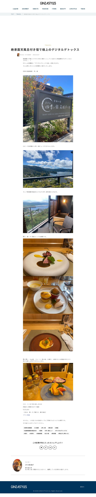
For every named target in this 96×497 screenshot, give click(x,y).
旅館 (60, 428)
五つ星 (65, 434)
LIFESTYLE (73, 10)
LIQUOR (15, 10)
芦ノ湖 (46, 428)
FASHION (45, 10)
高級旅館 (57, 434)
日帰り (49, 434)
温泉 (43, 431)
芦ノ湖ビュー (52, 431)
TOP (12, 14)
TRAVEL (83, 10)
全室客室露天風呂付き (31, 431)
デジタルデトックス (31, 434)
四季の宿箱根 (29, 428)
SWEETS (36, 10)
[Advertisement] (48, 27)
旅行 (41, 434)
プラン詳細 (26, 415)
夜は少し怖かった (37, 437)
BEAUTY (63, 10)
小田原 (38, 428)
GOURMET (25, 10)
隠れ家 (53, 428)
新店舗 (27, 437)
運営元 (82, 490)
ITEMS (54, 10)
